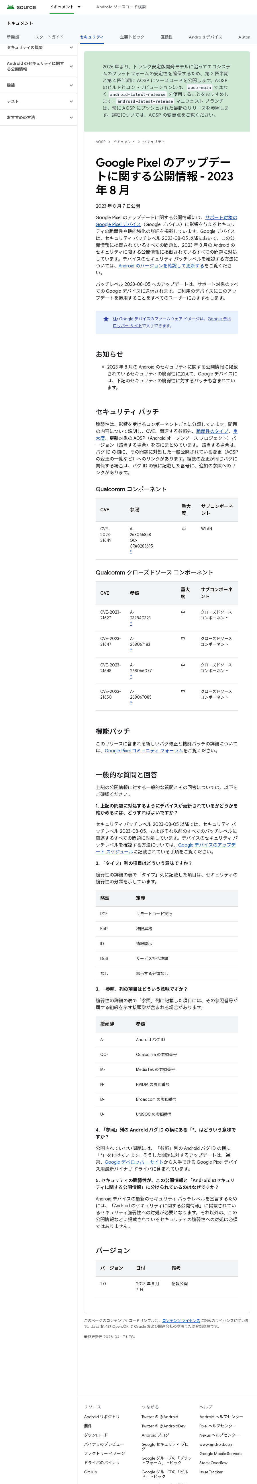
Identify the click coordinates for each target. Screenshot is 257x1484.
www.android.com (216, 1444)
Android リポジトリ (102, 1416)
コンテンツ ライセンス (181, 1320)
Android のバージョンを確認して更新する (161, 266)
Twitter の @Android (160, 1416)
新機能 (13, 37)
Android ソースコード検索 (121, 6)
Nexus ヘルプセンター (219, 1435)
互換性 (167, 37)
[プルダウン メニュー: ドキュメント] (81, 7)
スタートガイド (49, 37)
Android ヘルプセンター (221, 1416)
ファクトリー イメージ (104, 1453)
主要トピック (132, 37)
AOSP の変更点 (165, 115)
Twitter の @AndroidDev (163, 1426)
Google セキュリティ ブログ (165, 1447)
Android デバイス (205, 37)
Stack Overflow (213, 1462)
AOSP (100, 141)
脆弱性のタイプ (212, 431)
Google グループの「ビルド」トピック (165, 1474)
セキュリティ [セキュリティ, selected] (92, 37)
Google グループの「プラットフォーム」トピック (167, 1460)
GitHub (90, 1472)
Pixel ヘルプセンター (217, 1426)
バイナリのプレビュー (104, 1444)
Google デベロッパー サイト (134, 1162)
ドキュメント (20, 23)
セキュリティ (154, 141)
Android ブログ (155, 1435)
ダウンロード (96, 1435)
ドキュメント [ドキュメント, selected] (62, 6)
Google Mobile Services (220, 1453)
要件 (88, 1426)
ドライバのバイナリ (102, 1462)
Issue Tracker (211, 1472)
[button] (34, 47)
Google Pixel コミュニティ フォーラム (144, 751)
